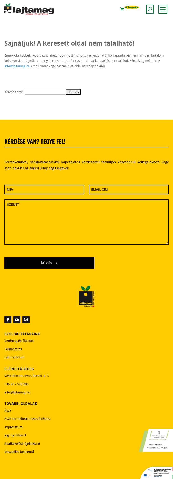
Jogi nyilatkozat (15, 435)
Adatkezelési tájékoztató (22, 443)
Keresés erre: (14, 92)
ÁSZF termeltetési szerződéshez (27, 419)
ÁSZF (7, 410)
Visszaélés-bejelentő (19, 451)
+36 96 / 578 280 (16, 384)
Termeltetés (13, 349)
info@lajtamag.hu (17, 66)
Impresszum (13, 427)
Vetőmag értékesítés (19, 341)
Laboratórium (14, 357)
